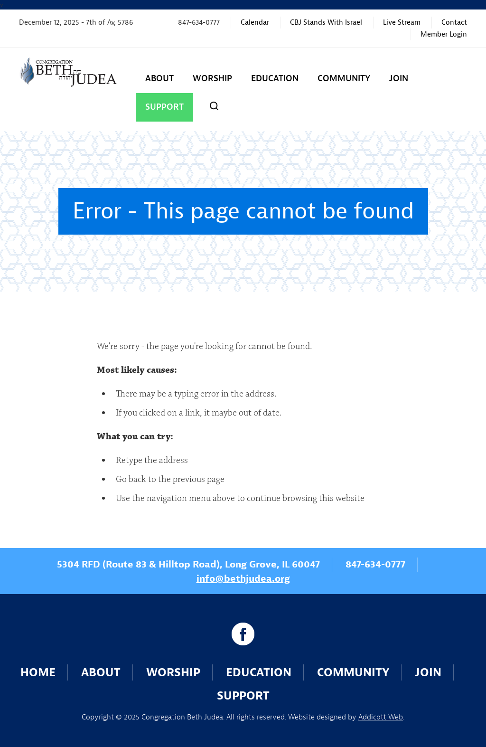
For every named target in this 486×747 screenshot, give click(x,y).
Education (275, 78)
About (159, 78)
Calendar (255, 22)
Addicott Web (380, 717)
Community (344, 78)
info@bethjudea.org (243, 579)
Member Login (444, 34)
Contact (454, 22)
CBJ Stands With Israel (326, 22)
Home (38, 672)
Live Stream (402, 22)
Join (398, 78)
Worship (212, 78)
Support (164, 107)
